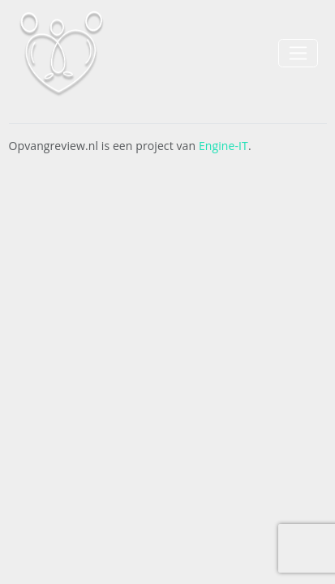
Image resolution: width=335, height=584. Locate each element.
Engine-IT (223, 145)
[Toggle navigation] (298, 53)
